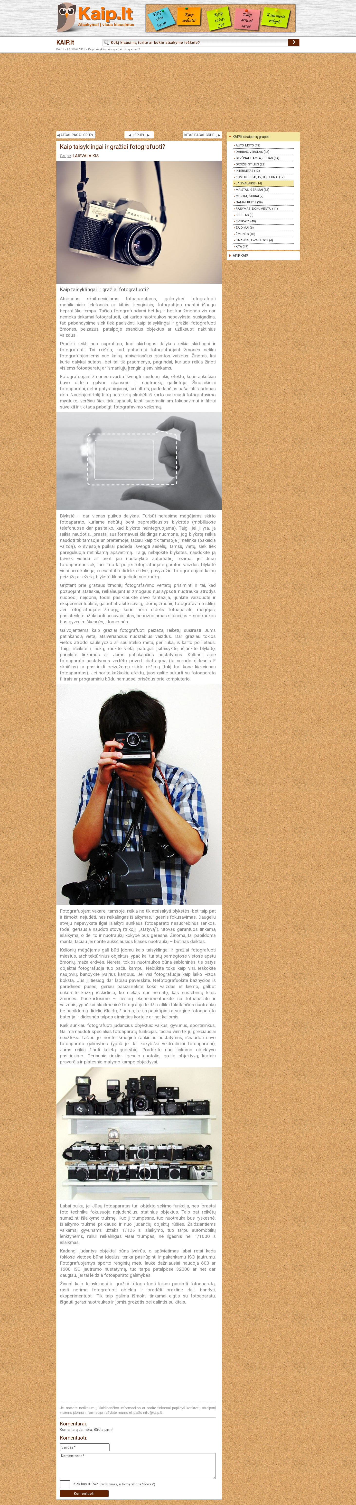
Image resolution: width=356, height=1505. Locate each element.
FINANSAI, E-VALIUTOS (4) (254, 240)
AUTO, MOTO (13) (248, 145)
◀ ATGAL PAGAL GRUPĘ (75, 135)
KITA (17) (242, 246)
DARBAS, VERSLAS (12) (252, 152)
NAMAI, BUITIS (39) (249, 202)
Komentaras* (138, 1466)
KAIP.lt (65, 42)
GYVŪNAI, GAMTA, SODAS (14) (257, 158)
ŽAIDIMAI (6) (245, 227)
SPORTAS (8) (244, 215)
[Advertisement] (178, 92)
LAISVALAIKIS (76, 49)
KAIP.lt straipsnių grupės (251, 137)
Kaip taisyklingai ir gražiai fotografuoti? (114, 49)
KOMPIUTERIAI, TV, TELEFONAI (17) (260, 177)
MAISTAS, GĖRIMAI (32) (252, 189)
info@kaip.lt (152, 1412)
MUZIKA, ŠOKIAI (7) (249, 196)
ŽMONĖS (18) (245, 234)
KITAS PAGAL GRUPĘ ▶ (202, 135)
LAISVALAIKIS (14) (249, 183)
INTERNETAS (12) (248, 170)
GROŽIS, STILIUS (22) (250, 164)
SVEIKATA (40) (246, 221)
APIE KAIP (240, 256)
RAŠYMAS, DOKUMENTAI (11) (257, 208)
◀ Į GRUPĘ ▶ (139, 135)
